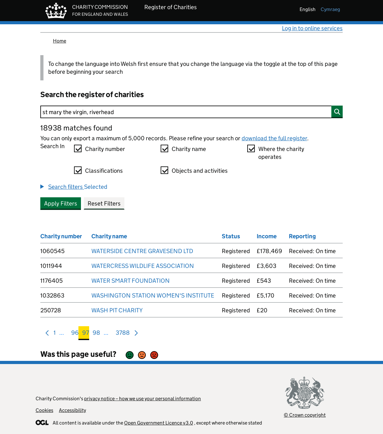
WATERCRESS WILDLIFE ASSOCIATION (142, 265)
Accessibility (72, 410)
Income (267, 236)
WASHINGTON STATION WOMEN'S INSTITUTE (152, 295)
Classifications (104, 170)
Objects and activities (200, 170)
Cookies (44, 410)
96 (75, 334)
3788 (123, 334)
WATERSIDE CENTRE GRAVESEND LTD (142, 251)
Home (59, 41)
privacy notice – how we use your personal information (142, 399)
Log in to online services (312, 28)
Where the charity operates (281, 152)
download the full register (274, 138)
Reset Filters (104, 203)
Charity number (105, 149)
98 (96, 334)
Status (231, 236)
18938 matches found (76, 127)
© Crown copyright (305, 415)
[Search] (191, 112)
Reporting (302, 236)
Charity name (189, 149)
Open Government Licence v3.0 (158, 423)
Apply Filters (60, 203)
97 (85, 334)
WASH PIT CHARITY (117, 310)
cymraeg (330, 9)
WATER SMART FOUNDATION (130, 280)
